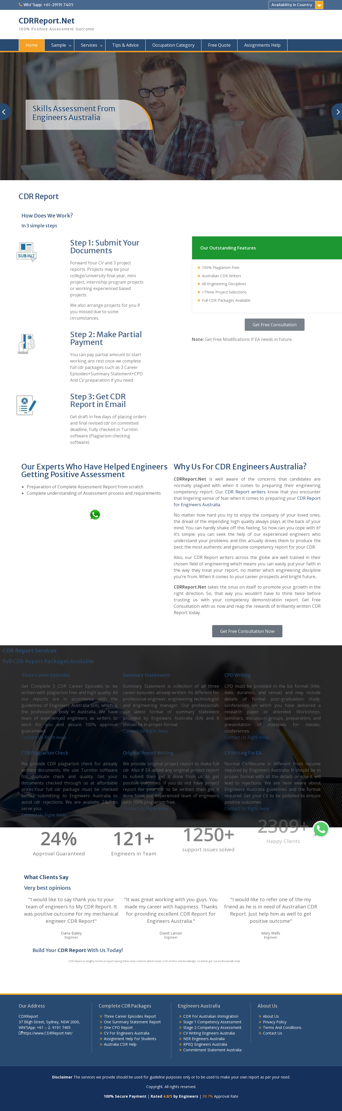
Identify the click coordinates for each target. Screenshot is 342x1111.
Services (89, 45)
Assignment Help (118, 1038)
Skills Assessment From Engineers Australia (73, 113)
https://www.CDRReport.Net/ (45, 1033)
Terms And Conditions (282, 1027)
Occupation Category (173, 45)
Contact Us (272, 1033)
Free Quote (219, 45)
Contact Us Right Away (44, 737)
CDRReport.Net (47, 21)
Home (32, 45)
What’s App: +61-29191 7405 (140, 524)
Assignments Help (262, 45)
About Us (271, 1016)
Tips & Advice (125, 45)
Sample (58, 45)
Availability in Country (291, 4)
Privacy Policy (274, 1021)
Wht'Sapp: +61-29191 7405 (48, 4)
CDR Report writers (245, 492)
